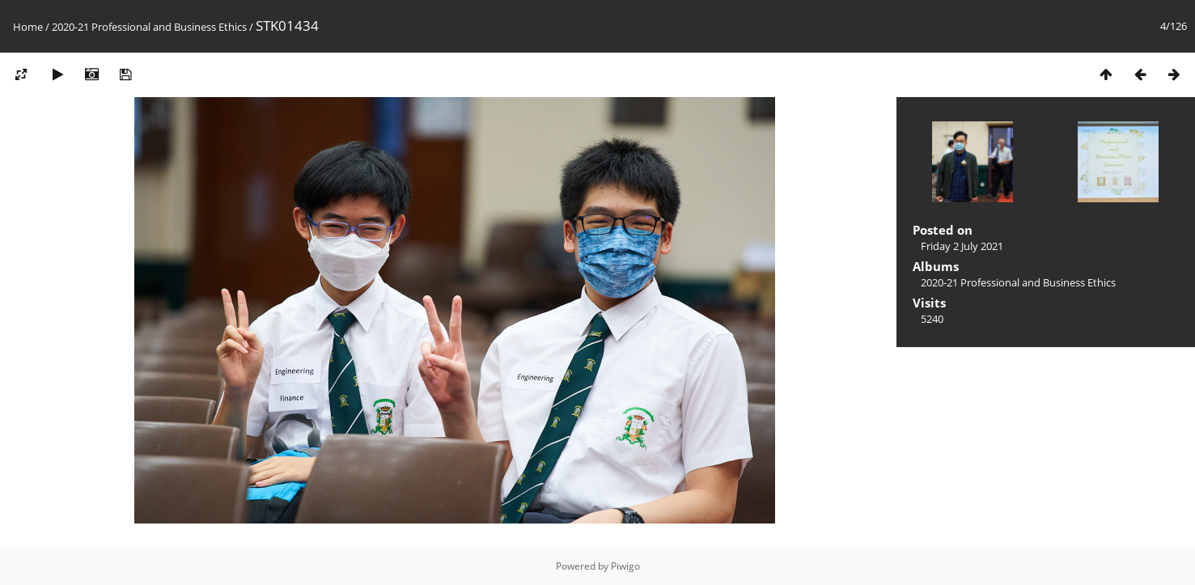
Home (28, 26)
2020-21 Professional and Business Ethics (149, 26)
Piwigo (625, 566)
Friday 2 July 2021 (962, 246)
